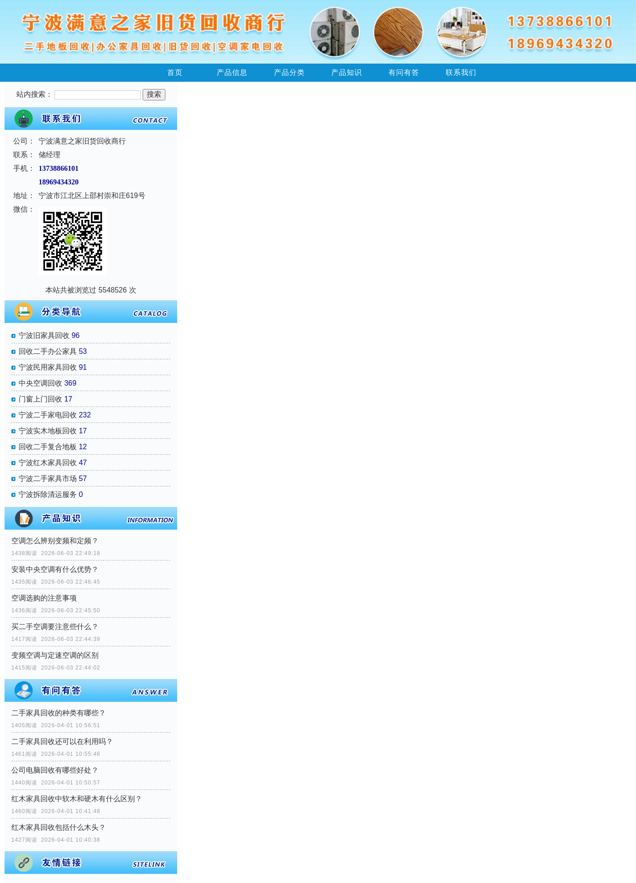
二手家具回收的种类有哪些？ (58, 713)
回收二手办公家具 (48, 351)
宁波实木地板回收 (48, 431)
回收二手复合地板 (48, 447)
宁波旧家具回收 (44, 335)
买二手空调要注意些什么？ (55, 626)
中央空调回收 (40, 383)
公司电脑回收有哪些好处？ (55, 770)
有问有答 (403, 72)
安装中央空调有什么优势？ (55, 569)
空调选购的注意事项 (44, 598)
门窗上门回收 (40, 399)
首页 (175, 72)
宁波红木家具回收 (48, 462)
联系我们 (461, 72)
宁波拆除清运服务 (48, 494)
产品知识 (346, 72)
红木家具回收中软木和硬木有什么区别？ (76, 799)
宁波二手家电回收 (48, 415)
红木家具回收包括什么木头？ (58, 827)
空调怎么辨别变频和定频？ (55, 541)
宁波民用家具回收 (48, 367)
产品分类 (289, 72)
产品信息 (232, 72)
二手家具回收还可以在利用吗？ (62, 741)
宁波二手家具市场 (48, 478)
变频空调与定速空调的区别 (55, 655)
